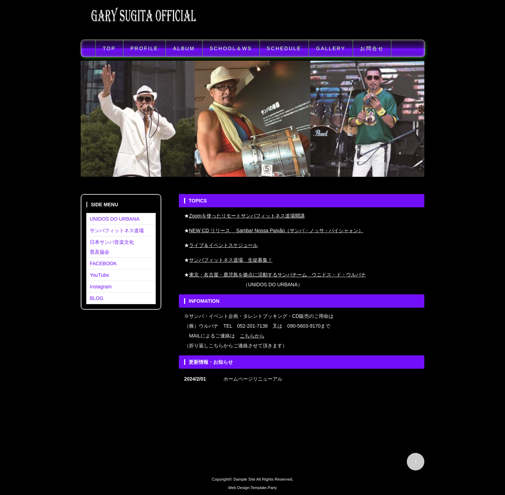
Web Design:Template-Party (252, 488)
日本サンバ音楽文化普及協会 (112, 247)
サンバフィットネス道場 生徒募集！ (230, 260)
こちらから (252, 336)
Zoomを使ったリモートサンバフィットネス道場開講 (247, 216)
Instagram (101, 286)
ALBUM (184, 48)
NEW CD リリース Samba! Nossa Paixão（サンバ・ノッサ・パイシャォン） (276, 230)
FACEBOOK (103, 263)
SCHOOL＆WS (231, 48)
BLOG (96, 298)
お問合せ (372, 48)
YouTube (99, 275)
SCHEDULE (284, 48)
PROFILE (144, 48)
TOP (109, 48)
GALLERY (330, 48)
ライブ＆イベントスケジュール (223, 245)
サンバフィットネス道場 (117, 230)
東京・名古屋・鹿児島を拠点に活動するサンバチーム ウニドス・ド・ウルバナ (277, 274)
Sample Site (244, 479)
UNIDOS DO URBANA (115, 219)
